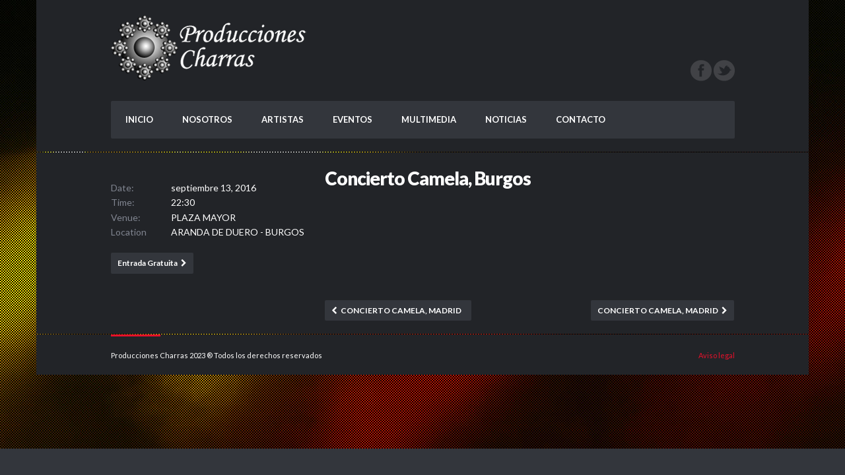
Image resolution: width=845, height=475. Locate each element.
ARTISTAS (282, 119)
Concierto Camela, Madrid (401, 310)
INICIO (139, 119)
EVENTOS (352, 119)
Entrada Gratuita (148, 263)
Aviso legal (716, 355)
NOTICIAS (506, 119)
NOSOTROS (207, 119)
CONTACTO (580, 119)
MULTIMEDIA (428, 119)
